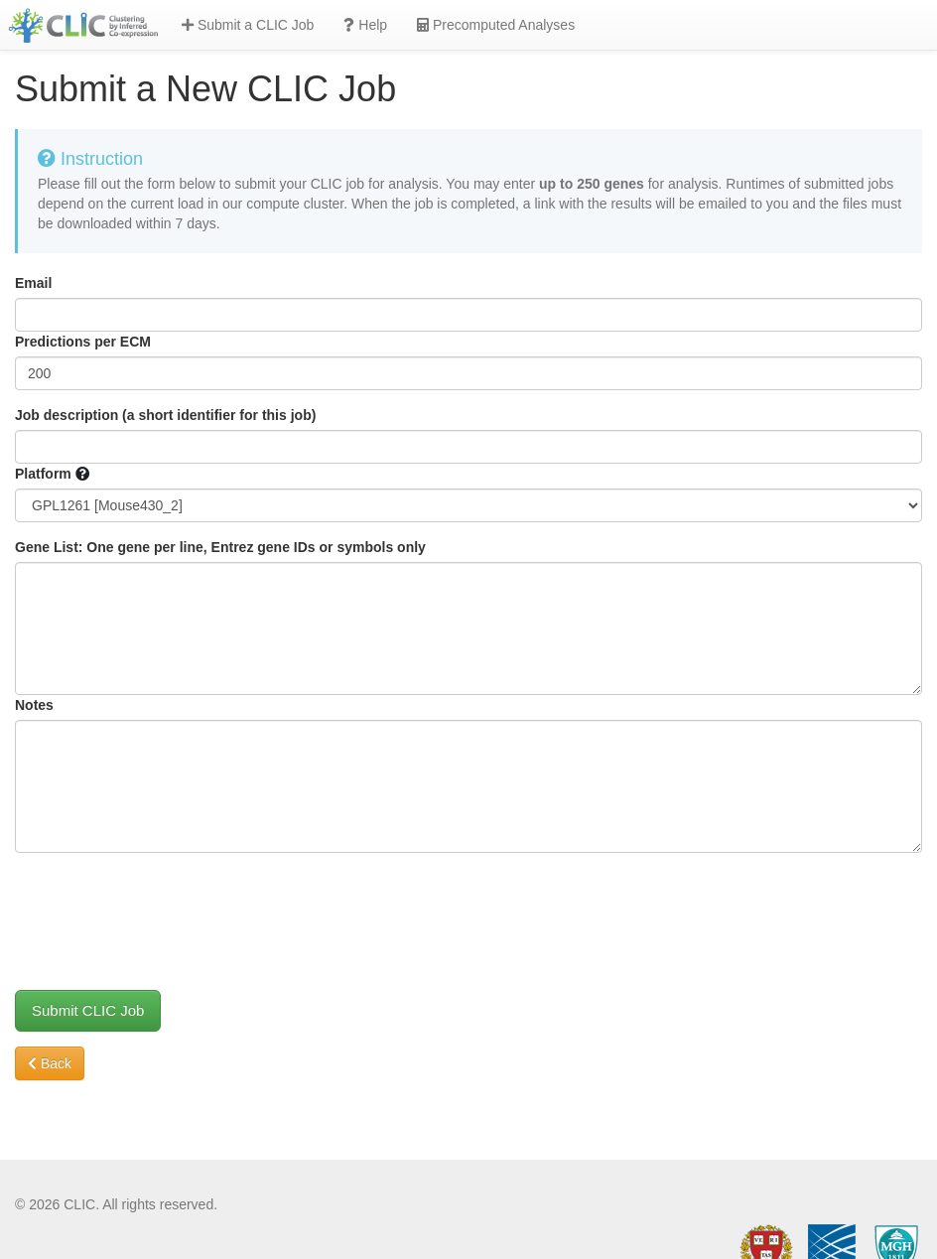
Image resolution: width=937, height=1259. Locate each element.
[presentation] (166, 906)
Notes (34, 705)
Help (365, 25)
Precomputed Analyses (496, 25)
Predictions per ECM (83, 342)
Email (33, 283)
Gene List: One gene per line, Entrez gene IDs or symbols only (220, 547)
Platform (43, 474)
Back (49, 1063)
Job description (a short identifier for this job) (165, 415)
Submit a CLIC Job (248, 25)
